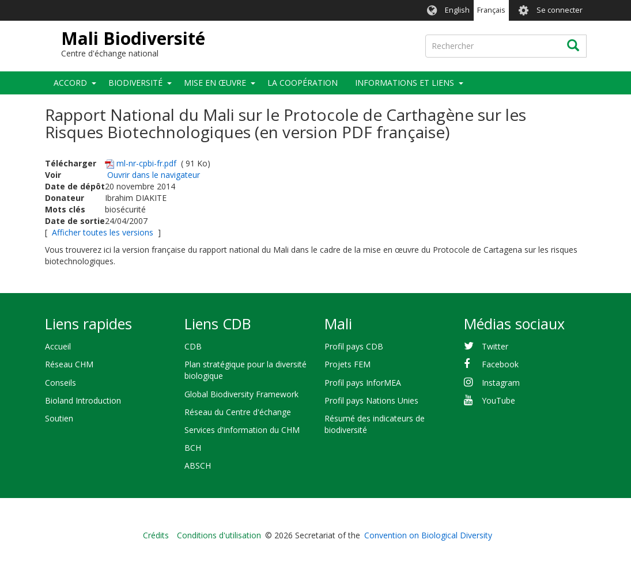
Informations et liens (404, 82)
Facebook (500, 364)
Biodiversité (135, 82)
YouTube (498, 400)
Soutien (59, 418)
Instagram (501, 382)
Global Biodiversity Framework (241, 394)
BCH (192, 447)
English (457, 10)
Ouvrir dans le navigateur (153, 174)
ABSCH (197, 465)
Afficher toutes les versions (102, 232)
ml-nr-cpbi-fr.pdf (146, 163)
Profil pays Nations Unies (371, 400)
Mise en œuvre (215, 82)
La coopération (302, 82)
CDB (193, 346)
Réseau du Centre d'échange (237, 411)
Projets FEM (347, 364)
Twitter (495, 346)
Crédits (156, 535)
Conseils (60, 382)
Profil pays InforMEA (362, 382)
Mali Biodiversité (133, 38)
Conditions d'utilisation (219, 535)
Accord (70, 82)
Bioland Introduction (83, 400)
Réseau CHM (69, 364)
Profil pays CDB (353, 346)
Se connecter (559, 10)
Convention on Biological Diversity (428, 535)
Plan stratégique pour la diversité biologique (245, 370)
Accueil (58, 346)
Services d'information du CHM (242, 429)
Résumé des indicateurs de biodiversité (374, 424)
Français (491, 10)
